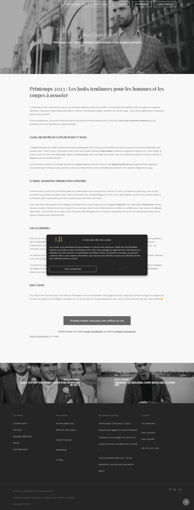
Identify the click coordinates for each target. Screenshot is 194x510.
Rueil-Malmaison (20, 449)
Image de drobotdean (39, 336)
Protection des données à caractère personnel (44, 500)
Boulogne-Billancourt (22, 436)
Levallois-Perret (20, 423)
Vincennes (17, 430)
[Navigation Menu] (188, 4)
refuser (121, 269)
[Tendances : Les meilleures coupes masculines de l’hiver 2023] (145, 383)
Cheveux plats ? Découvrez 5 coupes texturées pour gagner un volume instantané (118, 426)
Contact (27, 504)
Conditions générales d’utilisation (27, 497)
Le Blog (59, 459)
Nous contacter (148, 432)
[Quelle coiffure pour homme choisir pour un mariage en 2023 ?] (48, 383)
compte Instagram (125, 331)
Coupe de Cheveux (103, 35)
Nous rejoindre (148, 439)
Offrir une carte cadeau (66, 430)
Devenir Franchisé (64, 440)
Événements (61, 450)
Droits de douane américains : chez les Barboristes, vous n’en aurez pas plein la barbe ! (116, 464)
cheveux (86, 35)
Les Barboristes (148, 423)
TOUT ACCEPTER (72, 269)
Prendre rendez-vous (65, 423)
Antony (16, 443)
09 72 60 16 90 (152, 448)
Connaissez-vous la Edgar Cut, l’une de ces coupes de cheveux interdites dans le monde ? (118, 444)
